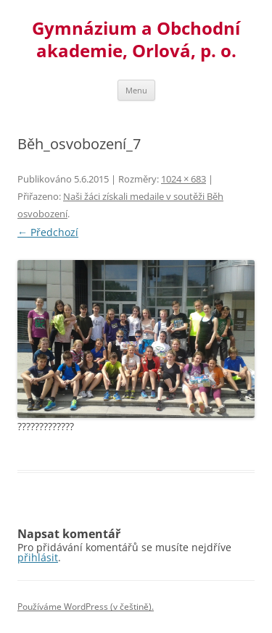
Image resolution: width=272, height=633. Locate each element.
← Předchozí (47, 232)
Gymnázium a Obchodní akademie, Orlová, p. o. (136, 39)
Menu (136, 90)
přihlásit (37, 557)
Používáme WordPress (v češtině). (85, 606)
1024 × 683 (183, 178)
